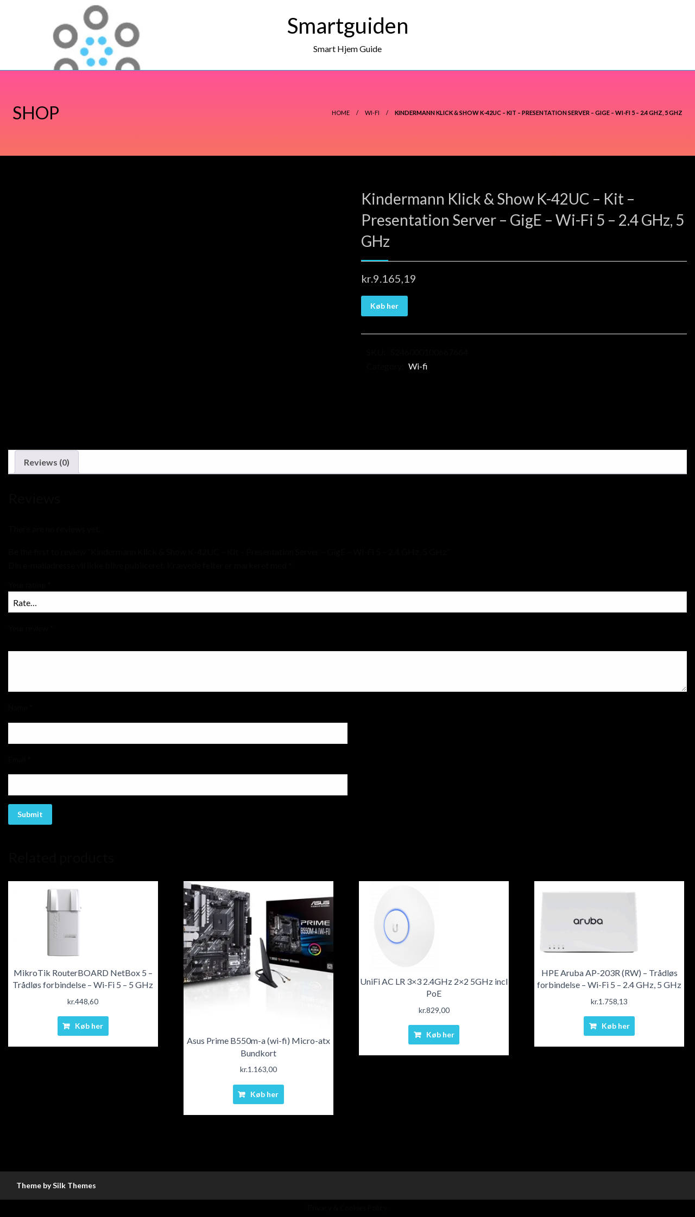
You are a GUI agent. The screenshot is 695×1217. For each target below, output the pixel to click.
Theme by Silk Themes (56, 1185)
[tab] (47, 462)
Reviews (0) (47, 462)
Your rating (29, 584)
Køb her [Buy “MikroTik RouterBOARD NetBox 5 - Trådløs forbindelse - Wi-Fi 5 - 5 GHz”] (89, 1025)
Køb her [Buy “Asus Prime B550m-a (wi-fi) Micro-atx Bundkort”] (264, 1094)
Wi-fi (372, 112)
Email (19, 759)
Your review (31, 628)
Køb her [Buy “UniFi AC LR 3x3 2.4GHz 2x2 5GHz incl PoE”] (440, 1034)
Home (341, 112)
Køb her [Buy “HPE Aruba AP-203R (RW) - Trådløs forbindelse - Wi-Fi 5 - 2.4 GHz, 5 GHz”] (616, 1025)
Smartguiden (347, 25)
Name (20, 707)
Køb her (384, 305)
